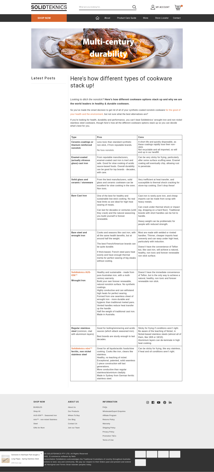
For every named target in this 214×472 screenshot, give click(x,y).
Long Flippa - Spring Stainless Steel (25, 459)
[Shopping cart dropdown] (178, 7)
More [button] (145, 18)
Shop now (44, 18)
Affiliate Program (109, 415)
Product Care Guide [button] (126, 18)
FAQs (105, 407)
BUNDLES (37, 407)
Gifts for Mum (39, 428)
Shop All (36, 411)
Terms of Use (108, 440)
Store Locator (162, 18)
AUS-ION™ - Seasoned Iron (45, 415)
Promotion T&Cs (109, 436)
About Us (72, 407)
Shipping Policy (109, 428)
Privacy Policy (108, 432)
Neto (74, 456)
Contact (177, 18)
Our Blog (71, 419)
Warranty (106, 424)
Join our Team (74, 428)
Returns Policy (109, 419)
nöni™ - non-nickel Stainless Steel (45, 421)
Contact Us (72, 424)
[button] (160, 7)
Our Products (73, 411)
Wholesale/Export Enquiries (114, 411)
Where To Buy (74, 415)
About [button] (107, 18)
